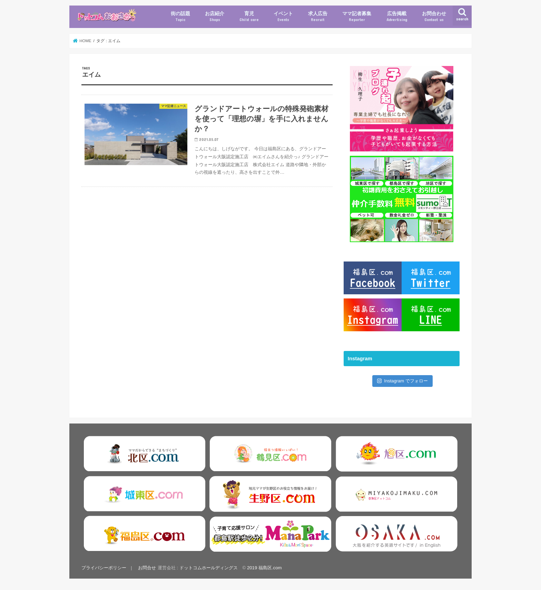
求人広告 (317, 16)
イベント (283, 16)
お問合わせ (434, 16)
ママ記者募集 (356, 16)
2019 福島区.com (264, 567)
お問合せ (147, 567)
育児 (249, 16)
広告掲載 (396, 16)
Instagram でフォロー (402, 380)
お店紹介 (214, 16)
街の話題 (180, 16)
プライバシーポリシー (103, 567)
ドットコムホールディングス (208, 567)
